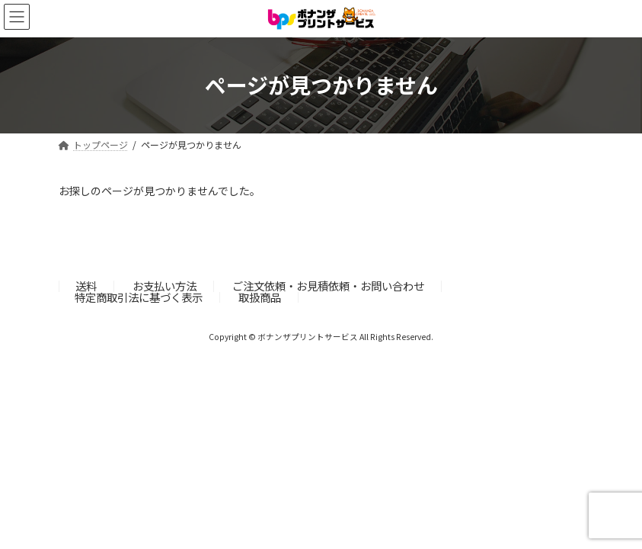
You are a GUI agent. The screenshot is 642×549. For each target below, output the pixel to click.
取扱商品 (259, 297)
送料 (86, 286)
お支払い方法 (164, 286)
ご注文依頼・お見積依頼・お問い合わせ (328, 286)
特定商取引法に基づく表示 (139, 297)
